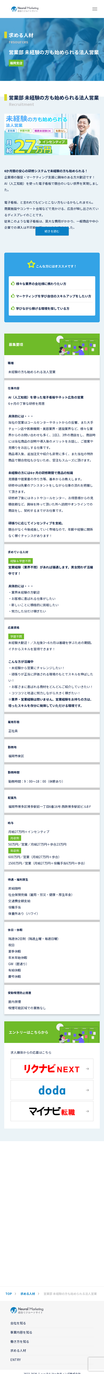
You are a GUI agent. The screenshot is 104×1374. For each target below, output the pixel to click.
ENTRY (15, 1359)
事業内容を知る (21, 1332)
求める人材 (18, 1350)
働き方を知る (19, 1341)
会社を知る (18, 1323)
